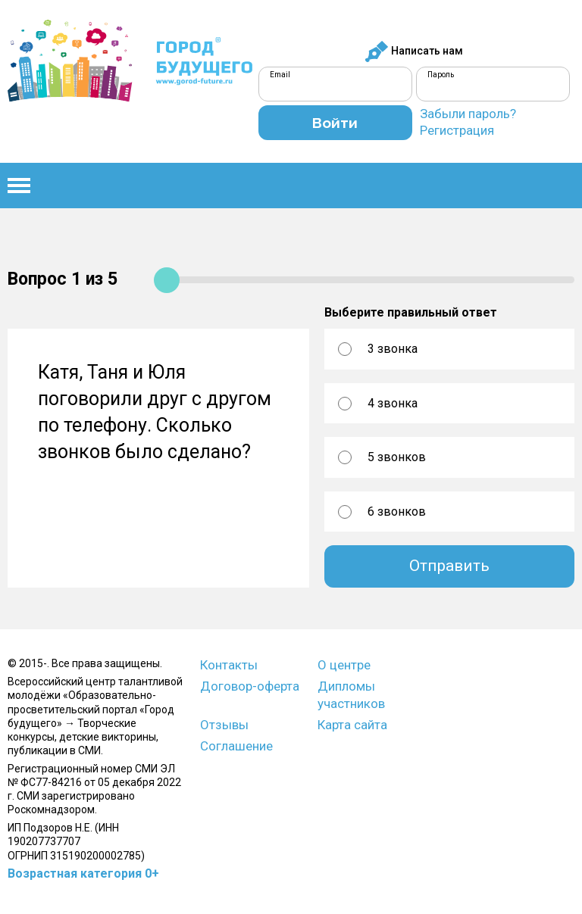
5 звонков (397, 457)
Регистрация (457, 130)
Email (280, 74)
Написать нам (414, 51)
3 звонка (393, 349)
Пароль (440, 74)
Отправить (449, 566)
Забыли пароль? (468, 113)
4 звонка (393, 403)
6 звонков (397, 511)
